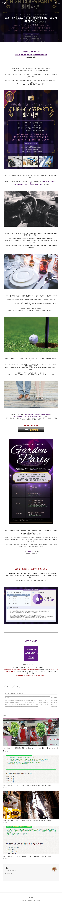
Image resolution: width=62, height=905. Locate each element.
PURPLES (7, 693)
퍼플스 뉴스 (12, 693)
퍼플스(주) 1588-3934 (10, 870)
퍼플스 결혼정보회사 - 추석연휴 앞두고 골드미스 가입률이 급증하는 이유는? (21, 706)
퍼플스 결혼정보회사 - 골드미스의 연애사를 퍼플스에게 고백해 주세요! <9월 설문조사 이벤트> (25, 704)
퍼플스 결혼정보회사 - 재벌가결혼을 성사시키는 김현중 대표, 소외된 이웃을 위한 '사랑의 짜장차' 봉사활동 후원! (27, 696)
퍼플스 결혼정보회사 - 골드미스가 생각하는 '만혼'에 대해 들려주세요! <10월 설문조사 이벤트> (25, 700)
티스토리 (31, 897)
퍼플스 (4, 3)
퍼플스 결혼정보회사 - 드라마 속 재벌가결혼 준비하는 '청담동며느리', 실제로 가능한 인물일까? (25, 702)
